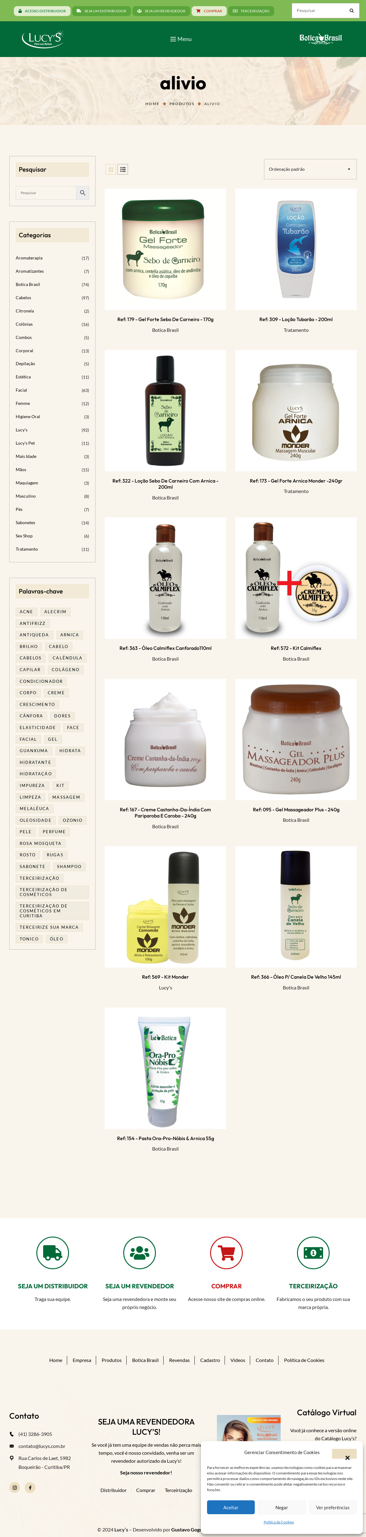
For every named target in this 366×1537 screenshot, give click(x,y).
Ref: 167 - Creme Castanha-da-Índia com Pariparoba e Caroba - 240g (165, 812)
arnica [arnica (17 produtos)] (69, 634)
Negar (281, 1507)
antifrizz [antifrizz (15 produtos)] (33, 623)
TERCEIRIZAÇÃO (313, 1286)
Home (152, 103)
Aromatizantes (30, 271)
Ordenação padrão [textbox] (287, 169)
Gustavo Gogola (188, 1529)
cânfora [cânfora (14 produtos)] (31, 715)
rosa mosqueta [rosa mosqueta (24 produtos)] (41, 843)
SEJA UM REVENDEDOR (139, 1286)
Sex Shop (24, 535)
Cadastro (210, 1360)
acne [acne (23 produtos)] (26, 611)
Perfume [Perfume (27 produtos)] (54, 831)
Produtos (182, 103)
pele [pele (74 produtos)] (26, 831)
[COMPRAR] (226, 1253)
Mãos (21, 469)
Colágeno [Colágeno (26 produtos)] (65, 669)
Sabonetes (25, 522)
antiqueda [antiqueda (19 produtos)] (34, 634)
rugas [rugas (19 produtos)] (55, 854)
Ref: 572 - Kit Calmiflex (296, 648)
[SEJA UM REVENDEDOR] (139, 1253)
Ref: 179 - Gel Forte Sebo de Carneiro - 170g (165, 319)
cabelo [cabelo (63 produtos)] (58, 646)
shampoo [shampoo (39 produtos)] (69, 866)
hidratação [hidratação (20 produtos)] (36, 773)
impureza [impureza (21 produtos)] (32, 785)
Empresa (82, 1360)
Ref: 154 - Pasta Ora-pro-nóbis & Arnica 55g (165, 1138)
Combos (24, 337)
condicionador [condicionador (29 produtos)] (41, 681)
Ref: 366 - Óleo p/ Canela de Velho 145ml (296, 977)
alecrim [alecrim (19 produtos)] (55, 611)
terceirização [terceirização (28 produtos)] (39, 878)
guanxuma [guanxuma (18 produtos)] (34, 750)
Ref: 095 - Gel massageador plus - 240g (296, 809)
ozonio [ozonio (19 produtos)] (73, 820)
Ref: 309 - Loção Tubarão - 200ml (296, 319)
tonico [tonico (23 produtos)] (29, 938)
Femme (23, 403)
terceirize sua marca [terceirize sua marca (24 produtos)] (49, 927)
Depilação (25, 363)
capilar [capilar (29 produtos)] (30, 669)
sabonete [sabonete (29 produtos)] (33, 866)
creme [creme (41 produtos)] (56, 692)
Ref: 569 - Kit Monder (165, 977)
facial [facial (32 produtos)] (28, 739)
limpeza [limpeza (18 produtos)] (30, 797)
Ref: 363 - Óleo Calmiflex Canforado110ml (166, 648)
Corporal (24, 350)
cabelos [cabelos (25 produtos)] (31, 657)
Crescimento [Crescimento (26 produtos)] (37, 704)
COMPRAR (226, 1286)
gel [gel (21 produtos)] (53, 739)
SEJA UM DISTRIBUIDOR (53, 1286)
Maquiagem (27, 482)
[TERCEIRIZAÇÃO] (313, 1253)
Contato (265, 1360)
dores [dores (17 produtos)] (62, 715)
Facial (21, 390)
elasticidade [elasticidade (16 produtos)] (38, 727)
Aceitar (230, 1507)
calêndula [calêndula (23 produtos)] (68, 657)
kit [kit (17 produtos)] (60, 785)
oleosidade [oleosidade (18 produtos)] (36, 820)
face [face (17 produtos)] (73, 727)
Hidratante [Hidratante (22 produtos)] (35, 762)
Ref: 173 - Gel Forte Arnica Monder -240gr (296, 481)
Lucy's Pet (25, 443)
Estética (23, 376)
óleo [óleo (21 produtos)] (56, 938)
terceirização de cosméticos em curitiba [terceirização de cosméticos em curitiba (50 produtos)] (44, 910)
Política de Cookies (279, 1522)
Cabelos (23, 297)
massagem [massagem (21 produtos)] (66, 797)
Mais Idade (26, 456)
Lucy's (165, 987)
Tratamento (296, 330)
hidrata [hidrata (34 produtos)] (70, 750)
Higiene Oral (28, 416)
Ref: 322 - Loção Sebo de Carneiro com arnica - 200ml (165, 484)
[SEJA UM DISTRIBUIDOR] (52, 1253)
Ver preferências (333, 1507)
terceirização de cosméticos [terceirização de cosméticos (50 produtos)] (44, 892)
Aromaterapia (29, 257)
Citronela (25, 310)
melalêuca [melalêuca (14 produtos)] (35, 808)
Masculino (26, 496)
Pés (19, 509)
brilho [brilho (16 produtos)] (29, 646)
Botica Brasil (165, 330)
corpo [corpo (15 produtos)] (28, 692)
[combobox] (310, 169)
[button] (344, 1454)
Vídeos (237, 1360)
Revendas (179, 1360)
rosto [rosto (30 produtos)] (28, 854)
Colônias (24, 324)
